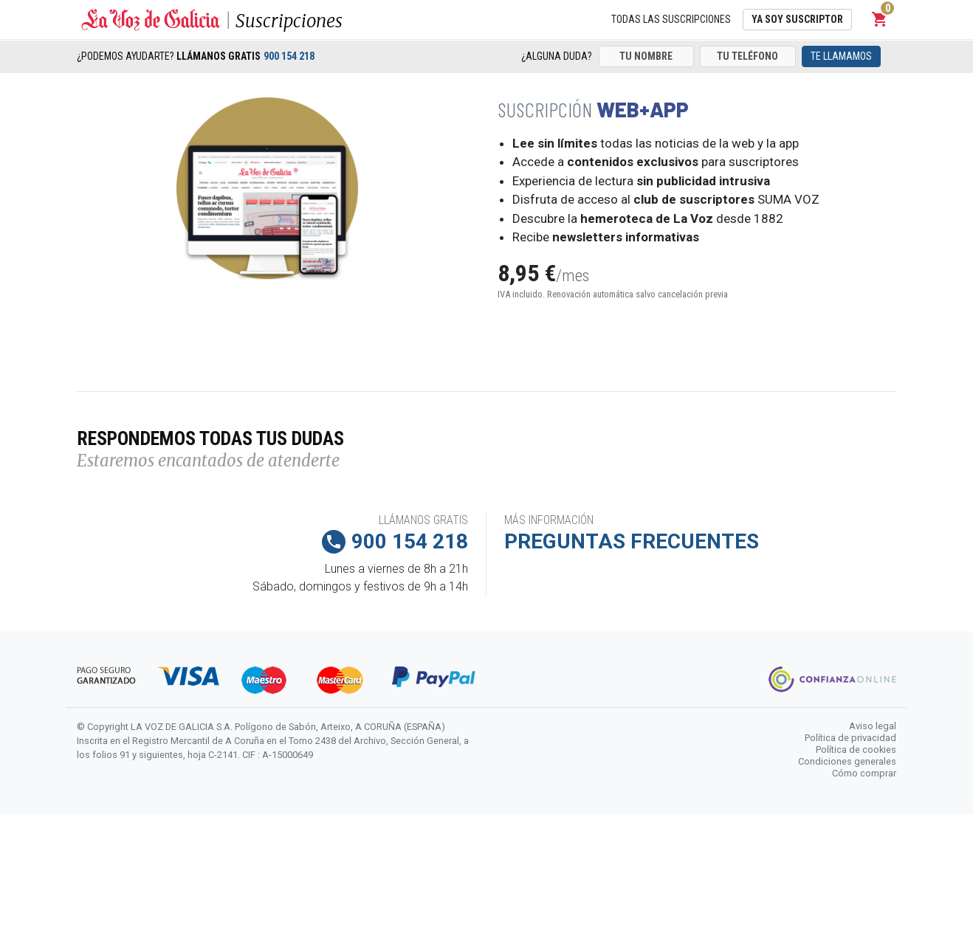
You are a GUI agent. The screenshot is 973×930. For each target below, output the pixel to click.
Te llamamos (841, 56)
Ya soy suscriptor (797, 19)
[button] (880, 19)
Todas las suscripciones (671, 19)
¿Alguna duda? (556, 56)
